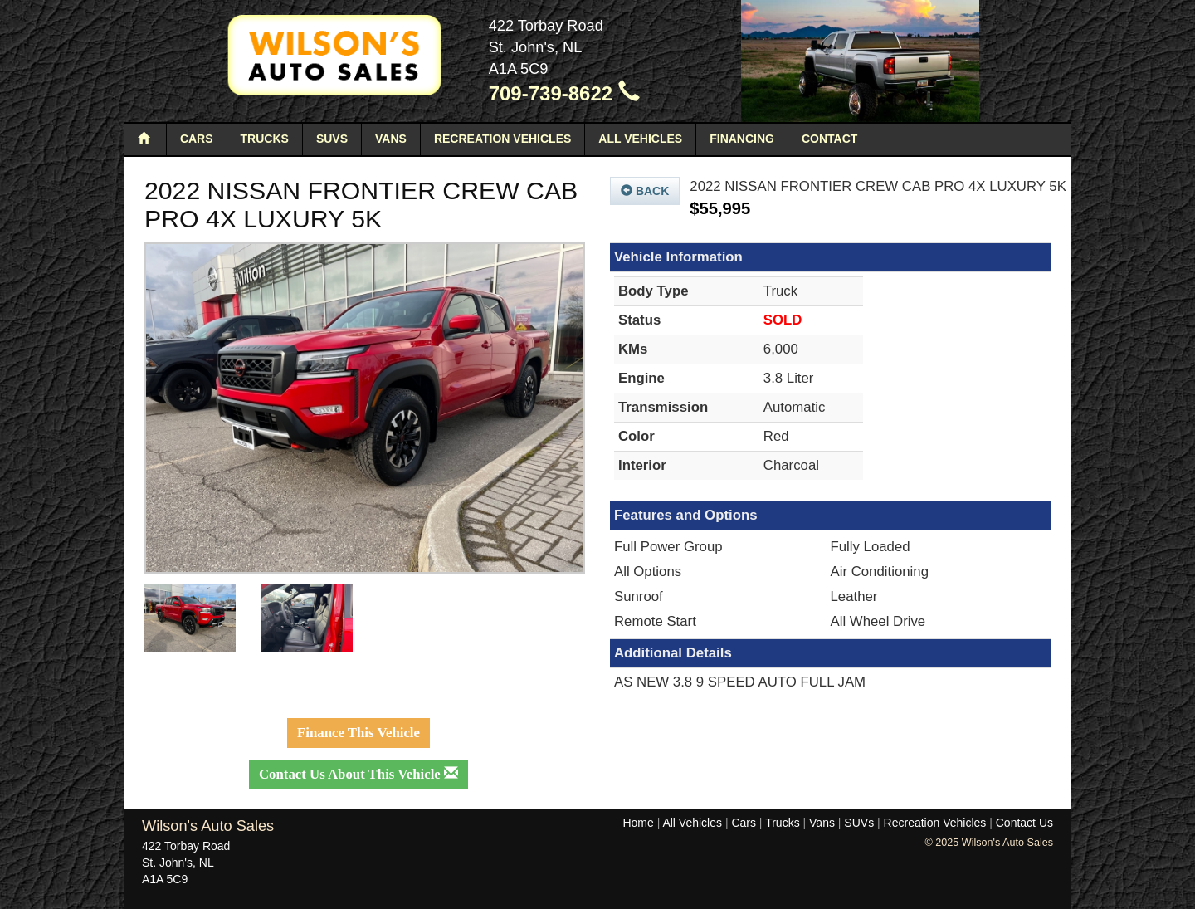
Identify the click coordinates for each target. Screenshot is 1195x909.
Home (637, 822)
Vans (391, 138)
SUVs (332, 138)
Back (645, 191)
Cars (196, 138)
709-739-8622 (564, 93)
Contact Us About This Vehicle (358, 774)
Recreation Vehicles (502, 138)
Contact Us (1024, 822)
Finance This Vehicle (358, 732)
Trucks (265, 138)
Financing (742, 138)
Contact (829, 138)
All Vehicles (640, 138)
